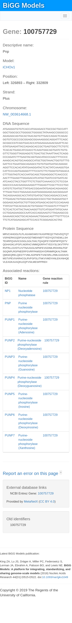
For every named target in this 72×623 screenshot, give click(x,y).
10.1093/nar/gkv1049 (55, 577)
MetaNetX (31, 501)
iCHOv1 (9, 67)
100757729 (46, 493)
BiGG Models (23, 5)
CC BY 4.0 (47, 501)
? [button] (60, 472)
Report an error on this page (31, 473)
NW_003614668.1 (17, 114)
